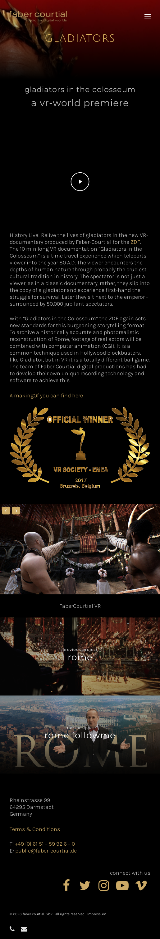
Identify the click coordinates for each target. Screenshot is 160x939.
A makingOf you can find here (46, 395)
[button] (147, 16)
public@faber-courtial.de (46, 850)
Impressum (96, 914)
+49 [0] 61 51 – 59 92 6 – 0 (45, 843)
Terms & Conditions (35, 829)
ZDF (135, 241)
